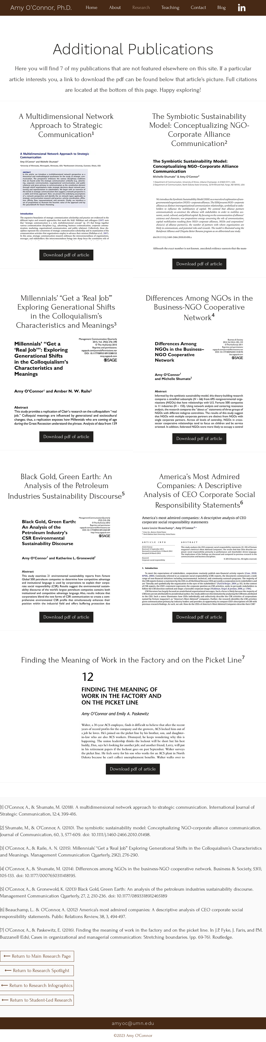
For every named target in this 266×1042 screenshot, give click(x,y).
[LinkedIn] (241, 7)
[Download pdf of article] (66, 255)
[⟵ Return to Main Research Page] (37, 956)
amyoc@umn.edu (133, 1023)
